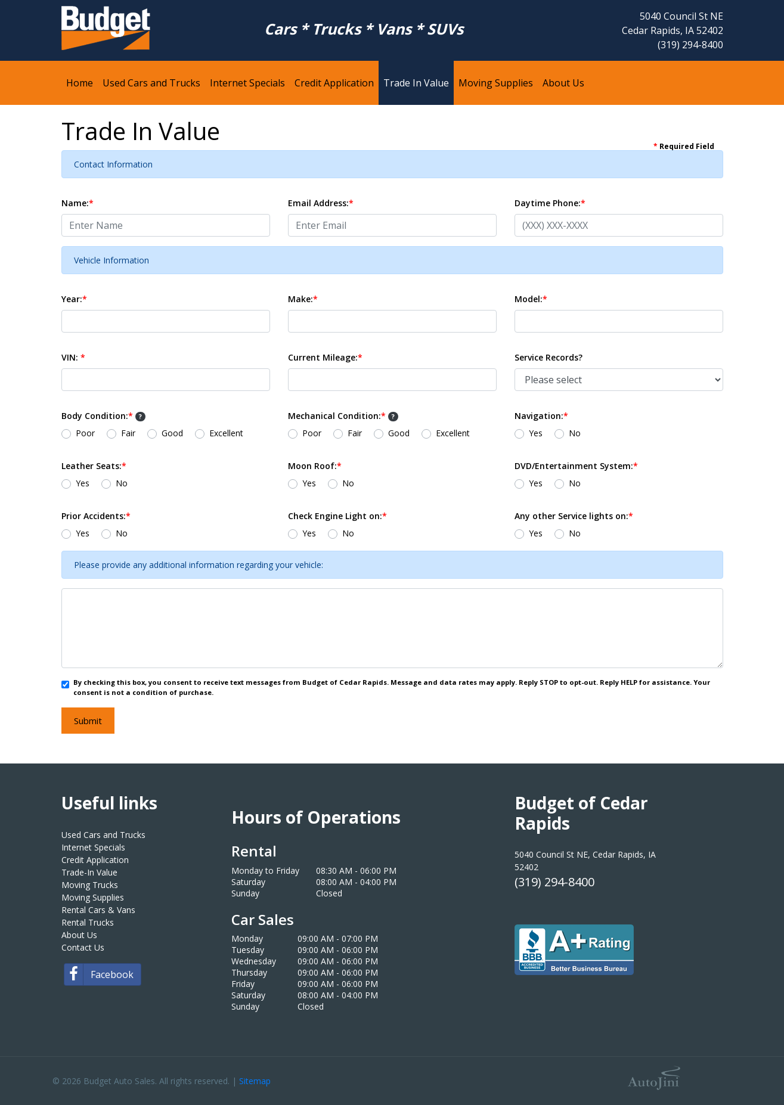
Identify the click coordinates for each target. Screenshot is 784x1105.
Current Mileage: (325, 357)
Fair (128, 433)
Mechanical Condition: (343, 415)
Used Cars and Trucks (103, 834)
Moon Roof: (315, 465)
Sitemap (255, 1081)
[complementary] (748, 1069)
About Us (79, 935)
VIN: (73, 357)
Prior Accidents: (96, 516)
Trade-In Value (89, 872)
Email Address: (321, 203)
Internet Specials (93, 847)
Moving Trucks (89, 884)
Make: (303, 299)
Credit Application (95, 859)
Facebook (99, 974)
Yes (536, 433)
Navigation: (541, 415)
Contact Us (82, 947)
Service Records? (548, 357)
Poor (85, 433)
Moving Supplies (92, 897)
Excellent (226, 433)
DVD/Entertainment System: (576, 465)
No (575, 433)
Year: (74, 299)
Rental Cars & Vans (98, 909)
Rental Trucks (87, 922)
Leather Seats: (93, 465)
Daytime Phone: (550, 203)
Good (172, 433)
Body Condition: (103, 415)
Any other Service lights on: (574, 516)
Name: (77, 203)
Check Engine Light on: (337, 516)
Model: (531, 299)
